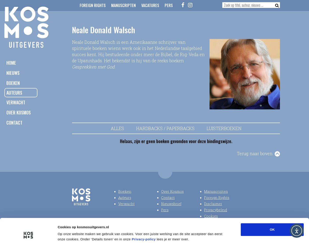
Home (11, 62)
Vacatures (150, 5)
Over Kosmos (18, 112)
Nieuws (13, 73)
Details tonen (237, 234)
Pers (169, 5)
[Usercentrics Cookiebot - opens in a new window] (28, 234)
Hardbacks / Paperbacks (165, 128)
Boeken (13, 83)
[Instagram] (190, 4)
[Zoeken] (275, 5)
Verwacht (15, 102)
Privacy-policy (144, 216)
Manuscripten (123, 5)
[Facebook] (183, 4)
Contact (14, 122)
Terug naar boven (254, 153)
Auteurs (14, 92)
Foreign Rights (93, 5)
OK (272, 207)
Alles (117, 128)
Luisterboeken (224, 128)
